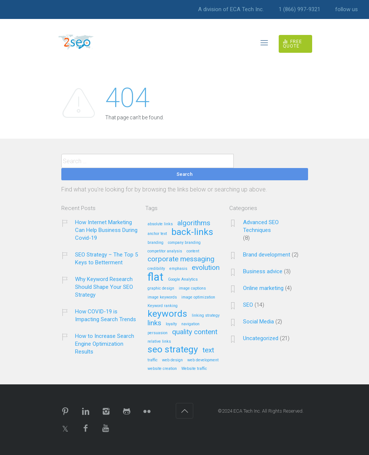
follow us (346, 9)
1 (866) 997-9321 (299, 9)
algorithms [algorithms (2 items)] (193, 223)
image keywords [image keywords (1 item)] (162, 297)
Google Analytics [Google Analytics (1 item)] (183, 279)
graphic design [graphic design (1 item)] (161, 288)
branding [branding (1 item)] (156, 243)
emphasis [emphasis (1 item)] (178, 269)
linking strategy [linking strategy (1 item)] (206, 315)
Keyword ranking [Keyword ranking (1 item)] (163, 306)
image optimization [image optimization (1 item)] (198, 297)
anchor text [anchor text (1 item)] (157, 234)
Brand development (266, 254)
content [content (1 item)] (193, 251)
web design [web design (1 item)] (172, 360)
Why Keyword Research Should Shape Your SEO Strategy (104, 287)
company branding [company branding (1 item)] (184, 243)
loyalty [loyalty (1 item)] (171, 324)
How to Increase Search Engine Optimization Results (104, 344)
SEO (248, 304)
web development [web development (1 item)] (203, 360)
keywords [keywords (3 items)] (167, 314)
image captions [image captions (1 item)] (192, 288)
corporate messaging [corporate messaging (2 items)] (181, 259)
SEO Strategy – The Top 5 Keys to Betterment (106, 258)
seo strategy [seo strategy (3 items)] (173, 350)
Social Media (258, 321)
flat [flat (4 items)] (156, 277)
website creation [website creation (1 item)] (162, 369)
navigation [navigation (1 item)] (190, 324)
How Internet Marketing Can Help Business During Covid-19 (106, 230)
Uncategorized (260, 338)
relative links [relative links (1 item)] (159, 341)
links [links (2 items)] (154, 323)
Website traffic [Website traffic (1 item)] (194, 369)
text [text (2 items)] (208, 350)
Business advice (262, 271)
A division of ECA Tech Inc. (231, 9)
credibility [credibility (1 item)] (156, 269)
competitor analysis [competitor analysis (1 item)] (165, 251)
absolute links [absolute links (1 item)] (160, 224)
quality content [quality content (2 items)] (194, 332)
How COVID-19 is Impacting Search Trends (105, 315)
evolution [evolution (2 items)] (206, 268)
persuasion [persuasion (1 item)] (158, 333)
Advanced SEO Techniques (261, 226)
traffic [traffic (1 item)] (153, 360)
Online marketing (263, 288)
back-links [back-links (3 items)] (192, 232)
